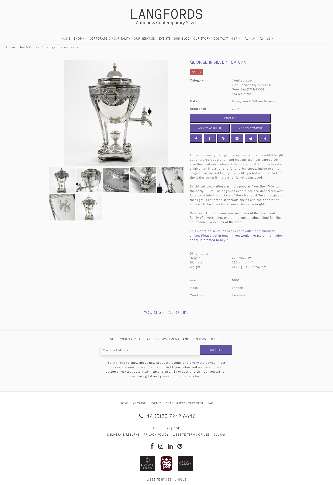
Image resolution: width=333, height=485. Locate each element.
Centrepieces (242, 80)
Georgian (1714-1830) (248, 89)
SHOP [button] (78, 38)
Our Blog (182, 38)
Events (165, 38)
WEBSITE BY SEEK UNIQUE (166, 479)
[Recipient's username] (150, 350)
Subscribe (216, 350)
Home (10, 47)
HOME (66, 38)
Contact (220, 38)
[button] (254, 38)
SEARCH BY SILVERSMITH (184, 403)
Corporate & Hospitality (110, 38)
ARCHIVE (139, 403)
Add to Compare (251, 128)
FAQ (210, 403)
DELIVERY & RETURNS (123, 434)
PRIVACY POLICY (156, 434)
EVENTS (156, 403)
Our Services (145, 38)
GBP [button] (234, 38)
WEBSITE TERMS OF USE (191, 434)
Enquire (230, 118)
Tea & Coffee (30, 47)
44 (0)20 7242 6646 (166, 416)
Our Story (201, 38)
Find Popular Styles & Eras (252, 85)
